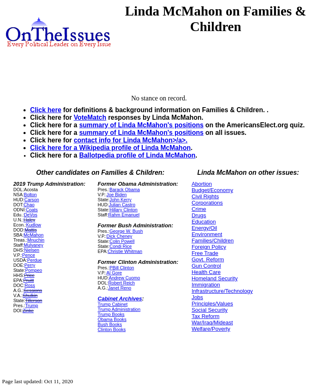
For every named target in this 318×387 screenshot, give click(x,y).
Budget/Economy (212, 190)
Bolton (30, 194)
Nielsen (31, 250)
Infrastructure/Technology (222, 291)
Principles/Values (212, 303)
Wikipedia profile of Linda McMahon (135, 147)
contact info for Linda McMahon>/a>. (131, 140)
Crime (199, 209)
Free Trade (205, 253)
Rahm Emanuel (124, 214)
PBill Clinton (121, 267)
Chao (28, 204)
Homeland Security (215, 278)
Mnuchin (35, 239)
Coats (32, 209)
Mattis (31, 229)
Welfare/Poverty (211, 329)
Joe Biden (117, 194)
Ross (30, 285)
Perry (29, 265)
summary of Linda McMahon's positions (141, 125)
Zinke (28, 310)
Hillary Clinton (123, 209)
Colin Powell (122, 241)
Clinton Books (112, 329)
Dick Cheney (119, 236)
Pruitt (28, 280)
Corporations (207, 203)
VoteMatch (90, 117)
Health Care (206, 272)
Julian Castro (122, 204)
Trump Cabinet (113, 304)
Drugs (199, 215)
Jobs (197, 297)
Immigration (206, 285)
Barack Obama (124, 189)
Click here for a (54, 147)
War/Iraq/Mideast (212, 322)
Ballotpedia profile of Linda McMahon (137, 155)
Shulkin (30, 295)
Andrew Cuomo (124, 277)
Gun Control (206, 266)
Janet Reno (119, 287)
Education (204, 222)
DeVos (30, 214)
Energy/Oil (204, 228)
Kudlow (33, 224)
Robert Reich (121, 282)
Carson (31, 199)
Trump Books (111, 314)
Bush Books (110, 324)
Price (29, 275)
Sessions (32, 290)
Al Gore (114, 272)
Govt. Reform (208, 259)
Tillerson (33, 300)
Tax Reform (205, 316)
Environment (207, 234)
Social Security (210, 310)
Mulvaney (33, 244)
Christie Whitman (125, 251)
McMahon (33, 234)
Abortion (202, 184)
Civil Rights (205, 196)
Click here (46, 109)
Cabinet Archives (120, 298)
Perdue (34, 260)
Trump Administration (119, 309)
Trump (31, 305)
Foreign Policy (209, 247)
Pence (28, 255)
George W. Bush (126, 231)
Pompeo (33, 270)
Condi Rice (120, 246)
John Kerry (120, 199)
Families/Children (213, 240)
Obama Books (112, 319)
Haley (29, 219)
